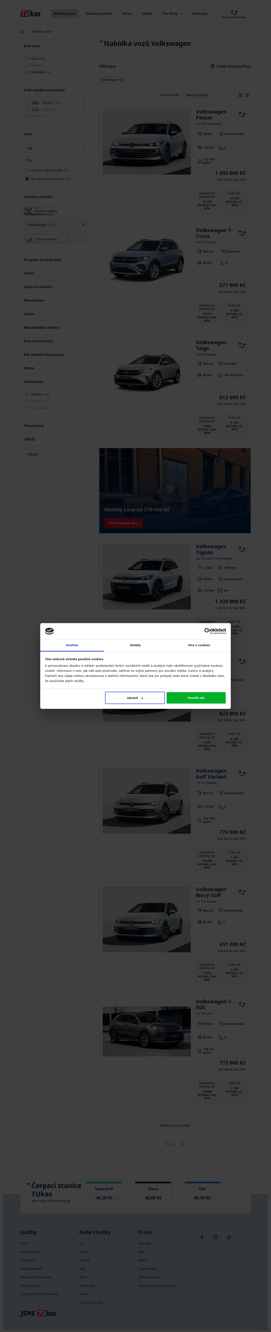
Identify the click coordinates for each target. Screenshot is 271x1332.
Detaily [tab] (135, 645)
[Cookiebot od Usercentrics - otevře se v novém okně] (207, 631)
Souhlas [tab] (72, 645)
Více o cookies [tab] (199, 645)
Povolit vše (196, 698)
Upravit (135, 698)
